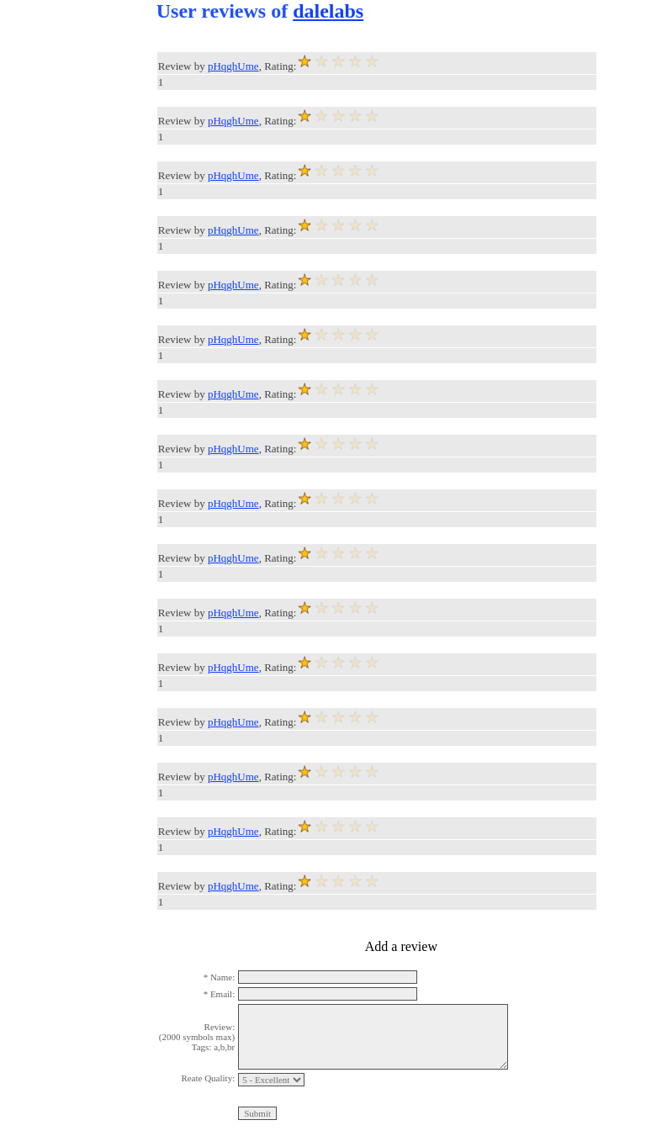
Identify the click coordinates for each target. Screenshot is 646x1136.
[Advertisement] (67, 252)
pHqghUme (233, 66)
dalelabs (328, 11)
